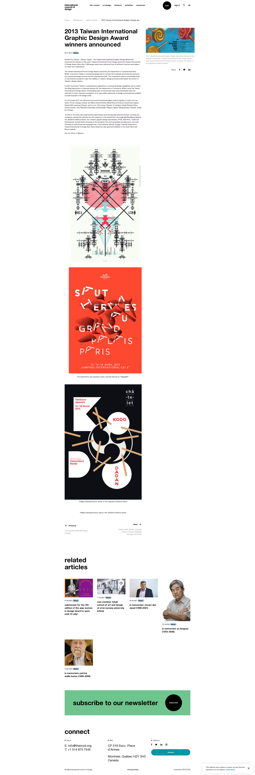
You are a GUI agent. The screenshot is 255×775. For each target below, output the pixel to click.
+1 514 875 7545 (79, 749)
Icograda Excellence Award (130, 117)
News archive (92, 20)
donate (171, 752)
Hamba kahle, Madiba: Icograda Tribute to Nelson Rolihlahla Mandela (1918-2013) (130, 532)
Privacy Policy (133, 770)
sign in (177, 5)
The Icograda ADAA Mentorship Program (76, 532)
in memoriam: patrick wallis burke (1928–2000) (77, 674)
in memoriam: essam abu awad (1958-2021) (143, 606)
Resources (77, 20)
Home (67, 20)
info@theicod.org (79, 745)
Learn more (230, 770)
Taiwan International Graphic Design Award (113, 59)
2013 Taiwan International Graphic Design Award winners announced (121, 20)
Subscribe (173, 703)
